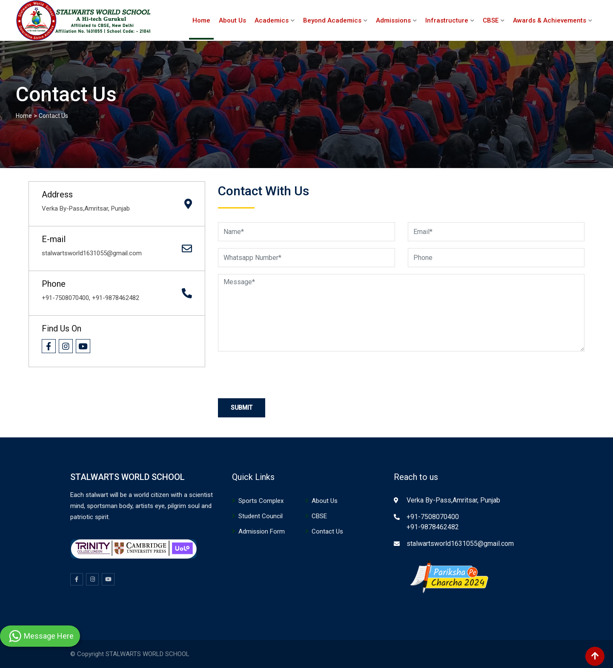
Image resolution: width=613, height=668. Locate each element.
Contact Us (327, 531)
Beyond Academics (332, 20)
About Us (232, 20)
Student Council (260, 516)
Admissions (393, 20)
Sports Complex (261, 501)
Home (201, 20)
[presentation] (282, 374)
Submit (241, 407)
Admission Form (261, 531)
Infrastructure (446, 20)
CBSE (490, 20)
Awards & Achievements (549, 20)
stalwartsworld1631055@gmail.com (460, 544)
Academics (272, 20)
